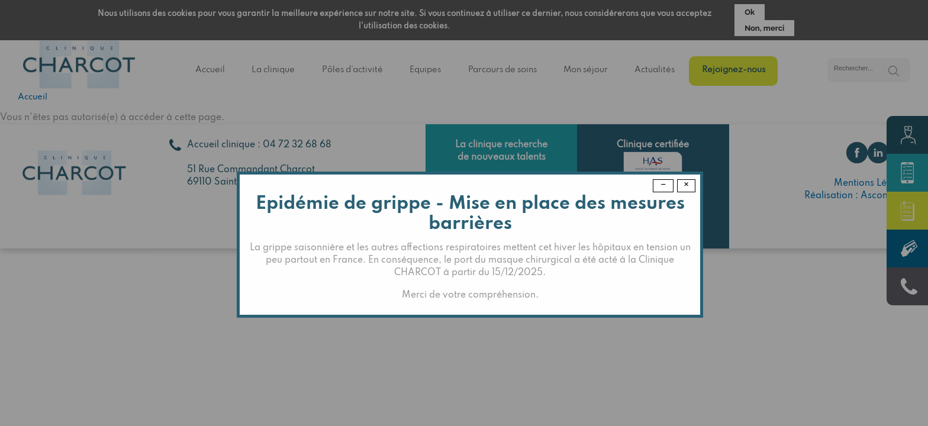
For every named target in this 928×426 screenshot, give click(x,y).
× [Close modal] (686, 185)
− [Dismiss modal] (663, 185)
